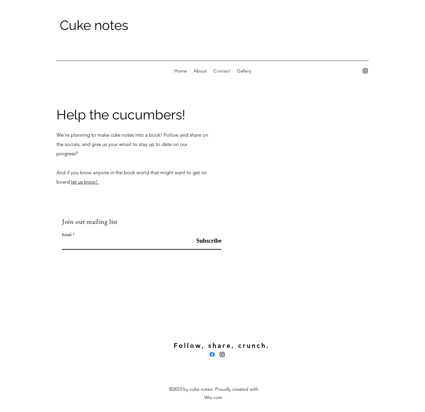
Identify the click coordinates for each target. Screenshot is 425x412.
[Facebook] (212, 354)
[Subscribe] (204, 241)
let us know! (85, 182)
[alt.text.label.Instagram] (365, 71)
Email (67, 235)
